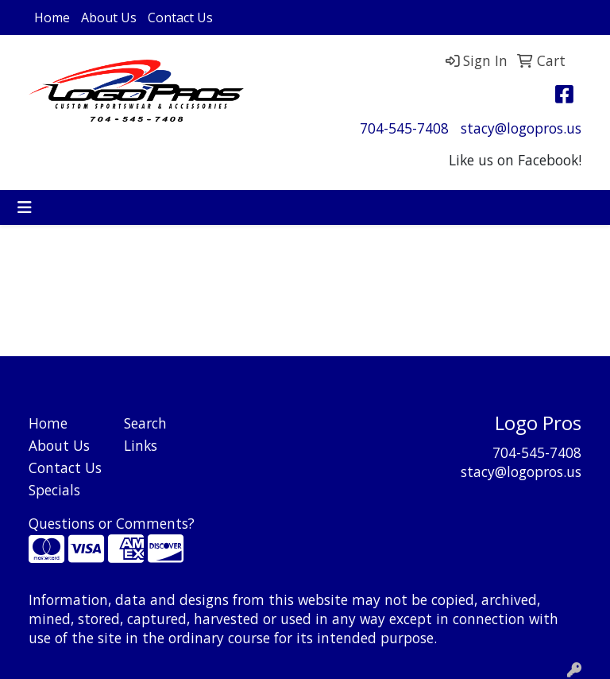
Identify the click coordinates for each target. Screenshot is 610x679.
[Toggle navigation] (24, 207)
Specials (54, 489)
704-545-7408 (404, 128)
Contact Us (180, 17)
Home (52, 17)
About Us (109, 17)
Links (140, 445)
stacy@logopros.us (521, 128)
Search (145, 423)
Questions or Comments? (112, 523)
